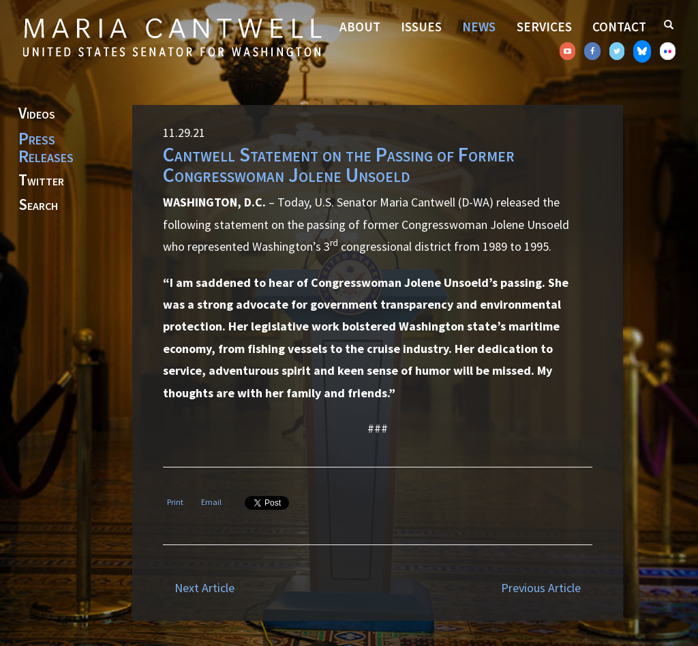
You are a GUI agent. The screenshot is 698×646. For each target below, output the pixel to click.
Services (544, 26)
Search (38, 205)
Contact (619, 26)
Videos (36, 114)
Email (211, 502)
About (359, 26)
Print (175, 502)
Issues (421, 26)
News (479, 26)
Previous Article (541, 588)
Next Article (204, 588)
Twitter (41, 180)
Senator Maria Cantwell (171, 37)
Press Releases (46, 147)
